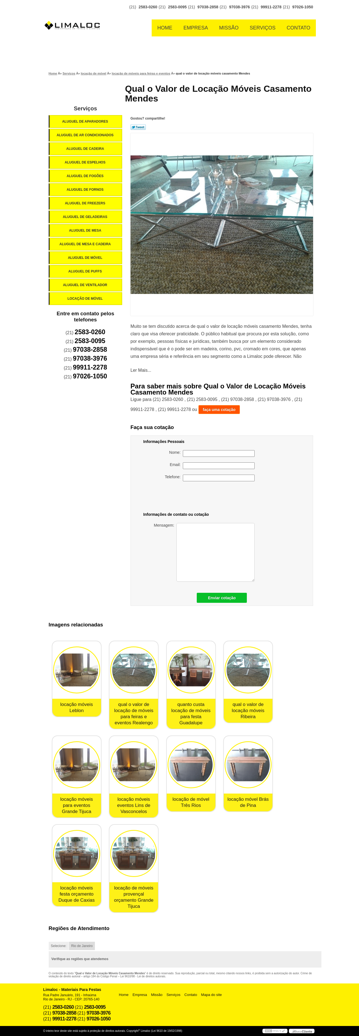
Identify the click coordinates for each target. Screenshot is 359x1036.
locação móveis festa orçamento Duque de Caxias (76, 894)
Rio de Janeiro (82, 946)
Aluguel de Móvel (85, 258)
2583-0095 (177, 7)
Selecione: (59, 946)
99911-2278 (271, 7)
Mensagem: (204, 552)
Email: (212, 465)
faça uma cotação (219, 409)
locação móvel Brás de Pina (248, 802)
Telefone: (210, 478)
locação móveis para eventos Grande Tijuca (76, 805)
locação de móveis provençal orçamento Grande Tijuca (134, 897)
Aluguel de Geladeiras (85, 217)
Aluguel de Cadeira (85, 149)
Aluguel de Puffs (85, 271)
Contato (298, 28)
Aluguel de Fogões (85, 176)
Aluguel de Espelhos (85, 162)
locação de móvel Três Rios (191, 802)
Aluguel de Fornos (85, 190)
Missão (228, 28)
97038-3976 (239, 7)
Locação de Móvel (85, 299)
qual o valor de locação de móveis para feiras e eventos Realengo (133, 713)
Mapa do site (211, 995)
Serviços (263, 28)
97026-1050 (302, 7)
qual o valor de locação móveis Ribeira (248, 710)
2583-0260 (148, 7)
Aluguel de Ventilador (85, 285)
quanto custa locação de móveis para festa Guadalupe (191, 713)
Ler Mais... (141, 370)
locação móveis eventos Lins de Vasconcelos (133, 805)
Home (164, 28)
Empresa (195, 28)
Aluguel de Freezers (85, 203)
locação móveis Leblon (76, 707)
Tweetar (138, 127)
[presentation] (215, 498)
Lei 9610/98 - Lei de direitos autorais (142, 976)
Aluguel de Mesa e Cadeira (86, 244)
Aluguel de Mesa (85, 230)
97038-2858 (208, 7)
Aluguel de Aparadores (85, 121)
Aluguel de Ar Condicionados (85, 135)
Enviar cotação (222, 598)
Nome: (212, 453)
